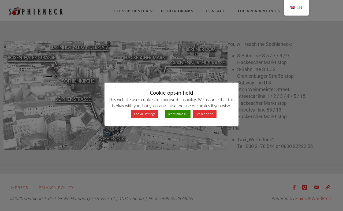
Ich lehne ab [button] (204, 114)
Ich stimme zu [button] (177, 114)
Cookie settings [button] (144, 114)
